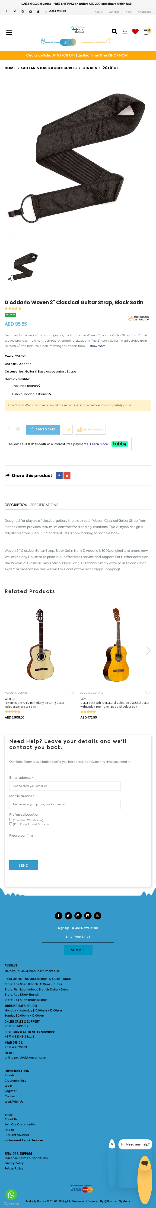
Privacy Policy (14, 1163)
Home (10, 68)
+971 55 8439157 (16, 1026)
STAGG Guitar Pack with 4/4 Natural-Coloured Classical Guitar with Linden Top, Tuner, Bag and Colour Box (115, 703)
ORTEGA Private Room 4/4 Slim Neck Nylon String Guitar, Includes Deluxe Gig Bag (35, 703)
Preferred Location (24, 814)
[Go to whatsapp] (11, 1194)
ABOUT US (114, 12)
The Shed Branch (26, 386)
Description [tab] (16, 505)
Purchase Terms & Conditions (26, 1158)
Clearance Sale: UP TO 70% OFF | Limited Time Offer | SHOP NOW (76, 55)
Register (11, 1091)
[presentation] (147, 650)
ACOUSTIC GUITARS (16, 692)
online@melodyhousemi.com (26, 1057)
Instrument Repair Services (24, 1140)
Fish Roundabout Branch (31, 394)
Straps (90, 68)
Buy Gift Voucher (17, 1135)
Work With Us (14, 1102)
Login (8, 1086)
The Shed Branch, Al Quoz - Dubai (47, 979)
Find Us (10, 1130)
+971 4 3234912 (55, 11)
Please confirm (21, 835)
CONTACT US (144, 12)
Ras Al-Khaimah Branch (30, 1000)
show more (97, 346)
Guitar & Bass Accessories (49, 68)
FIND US (98, 12)
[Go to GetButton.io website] (11, 1203)
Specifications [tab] (44, 505)
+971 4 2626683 (16, 1047)
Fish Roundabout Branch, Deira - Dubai (41, 989)
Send (24, 865)
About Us (11, 1119)
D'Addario (24, 364)
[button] (147, 29)
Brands (10, 1075)
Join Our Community (20, 1124)
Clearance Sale (15, 1081)
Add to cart (46, 429)
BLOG (128, 12)
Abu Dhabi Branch (26, 994)
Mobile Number (21, 796)
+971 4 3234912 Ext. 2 (19, 1036)
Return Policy (14, 1168)
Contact (11, 1096)
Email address (21, 778)
